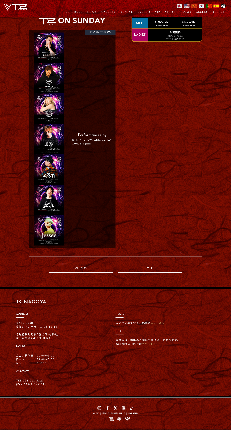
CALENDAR (81, 268)
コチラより (158, 323)
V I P (150, 268)
